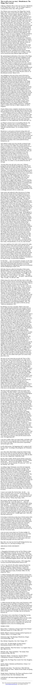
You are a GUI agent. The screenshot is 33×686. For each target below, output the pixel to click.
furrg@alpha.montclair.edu (11, 684)
